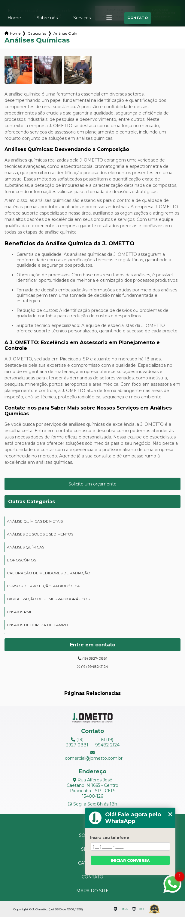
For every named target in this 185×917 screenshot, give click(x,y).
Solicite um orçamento (92, 484)
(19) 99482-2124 (92, 666)
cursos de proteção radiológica (43, 586)
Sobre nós (47, 17)
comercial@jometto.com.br (92, 756)
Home (14, 17)
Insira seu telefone (109, 837)
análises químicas (25, 547)
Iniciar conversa (130, 860)
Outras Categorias (31, 501)
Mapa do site (92, 890)
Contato (137, 18)
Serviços (82, 17)
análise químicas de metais (35, 521)
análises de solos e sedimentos (40, 534)
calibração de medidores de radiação (48, 573)
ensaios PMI (19, 612)
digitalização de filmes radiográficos (48, 599)
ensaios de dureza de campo (37, 625)
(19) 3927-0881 (92, 658)
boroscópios (21, 560)
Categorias (37, 33)
